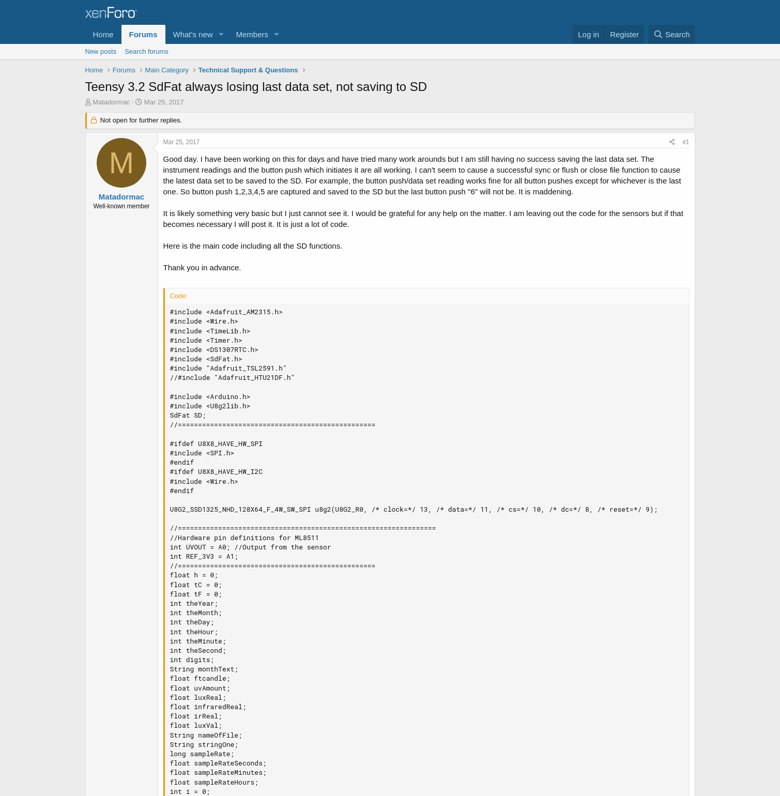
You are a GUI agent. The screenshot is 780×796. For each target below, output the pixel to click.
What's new (193, 34)
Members (252, 34)
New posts (101, 51)
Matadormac (111, 102)
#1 (685, 142)
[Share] (672, 142)
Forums (143, 34)
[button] (220, 34)
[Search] (671, 34)
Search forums (147, 51)
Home (103, 34)
